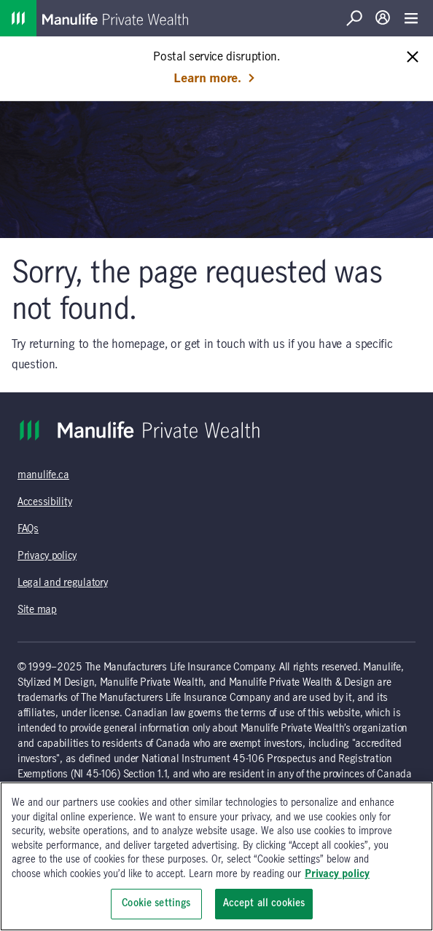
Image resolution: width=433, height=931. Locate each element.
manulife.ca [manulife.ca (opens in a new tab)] (43, 475)
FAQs (28, 529)
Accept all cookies (264, 903)
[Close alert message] (412, 58)
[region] (216, 856)
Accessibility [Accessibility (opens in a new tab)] (44, 502)
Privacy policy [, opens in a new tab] (337, 874)
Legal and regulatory (62, 583)
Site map (37, 610)
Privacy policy (47, 556)
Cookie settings (156, 903)
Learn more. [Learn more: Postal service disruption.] (214, 78)
